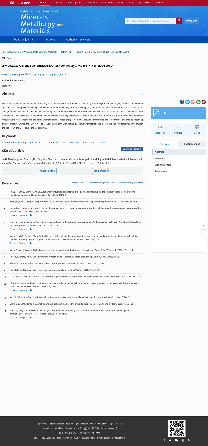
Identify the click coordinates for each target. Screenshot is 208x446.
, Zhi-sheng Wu (16, 74)
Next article (101, 170)
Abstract (159, 151)
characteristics (53, 142)
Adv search (191, 20)
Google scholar (26, 215)
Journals (58, 2)
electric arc (36, 142)
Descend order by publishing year (102, 183)
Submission (91, 2)
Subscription (74, 2)
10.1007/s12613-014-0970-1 (116, 52)
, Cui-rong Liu (38, 74)
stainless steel (71, 142)
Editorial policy (125, 2)
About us (160, 2)
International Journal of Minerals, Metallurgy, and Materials (29, 52)
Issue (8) (80, 52)
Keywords (160, 158)
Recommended (192, 143)
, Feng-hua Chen (56, 74)
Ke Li (5, 74)
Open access (144, 2)
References (161, 171)
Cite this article (163, 164)
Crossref (13, 215)
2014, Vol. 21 (67, 52)
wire (85, 142)
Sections (164, 144)
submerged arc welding (14, 142)
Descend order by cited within (131, 183)
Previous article (45, 170)
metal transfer (98, 142)
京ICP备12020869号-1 (52, 428)
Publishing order (78, 183)
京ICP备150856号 (73, 428)
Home (44, 2)
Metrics (107, 2)
